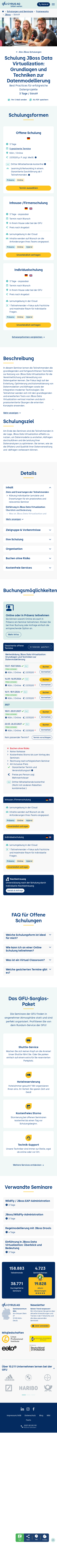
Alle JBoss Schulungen (29, 52)
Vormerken (46, 672)
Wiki (48, 1415)
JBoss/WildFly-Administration (24, 1214)
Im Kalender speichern (39, 647)
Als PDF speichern (38, 100)
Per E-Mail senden (17, 100)
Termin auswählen (28, 188)
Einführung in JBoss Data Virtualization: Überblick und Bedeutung (23, 1245)
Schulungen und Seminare (20, 11)
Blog (41, 1415)
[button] (28, 936)
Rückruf (43, 4)
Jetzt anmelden (40, 1326)
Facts (28, 1420)
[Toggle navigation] (53, 4)
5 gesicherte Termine (20, 148)
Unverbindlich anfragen (29, 255)
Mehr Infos (13, 634)
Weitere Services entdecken (28, 1165)
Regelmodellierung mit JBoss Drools (28, 1228)
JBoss (8, 14)
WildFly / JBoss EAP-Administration (28, 1200)
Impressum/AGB (14, 1415)
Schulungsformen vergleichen (28, 337)
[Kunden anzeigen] (54, 1368)
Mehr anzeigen (12, 412)
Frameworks (42, 11)
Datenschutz (30, 1415)
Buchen (46, 667)
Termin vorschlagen (42, 737)
